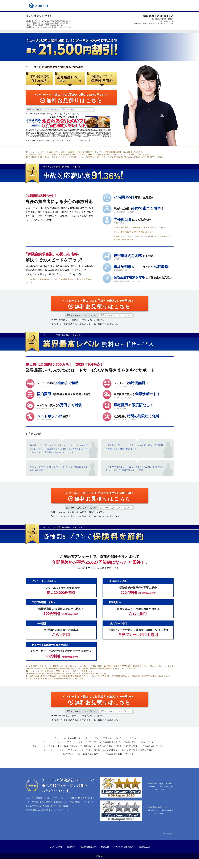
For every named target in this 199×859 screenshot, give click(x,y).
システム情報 (56, 847)
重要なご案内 (145, 847)
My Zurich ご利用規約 (124, 847)
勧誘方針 (105, 847)
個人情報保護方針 (88, 847)
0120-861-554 (165, 16)
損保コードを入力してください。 (42, 109)
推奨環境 (71, 847)
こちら (78, 140)
